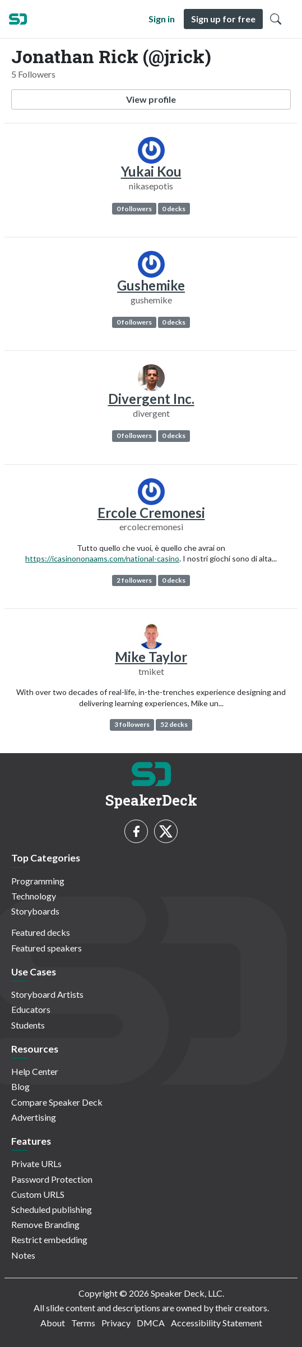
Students (28, 1025)
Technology (33, 896)
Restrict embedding (49, 1239)
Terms (83, 1322)
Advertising (33, 1117)
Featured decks (40, 932)
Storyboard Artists (47, 994)
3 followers (132, 724)
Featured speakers (46, 948)
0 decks (173, 208)
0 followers (134, 208)
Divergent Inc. (151, 399)
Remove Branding (45, 1224)
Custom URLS (37, 1194)
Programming (37, 880)
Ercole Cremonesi (151, 512)
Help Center (34, 1071)
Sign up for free (223, 18)
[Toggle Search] (276, 19)
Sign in (161, 18)
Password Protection (51, 1179)
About (52, 1322)
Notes (23, 1255)
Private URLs (36, 1163)
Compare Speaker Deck (57, 1102)
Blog (20, 1086)
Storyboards (35, 911)
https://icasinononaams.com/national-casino (102, 558)
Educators (30, 1009)
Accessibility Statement (216, 1322)
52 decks (174, 724)
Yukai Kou (151, 171)
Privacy (116, 1322)
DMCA (151, 1322)
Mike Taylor (151, 657)
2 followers (134, 580)
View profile (151, 99)
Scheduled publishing (51, 1209)
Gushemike (151, 285)
